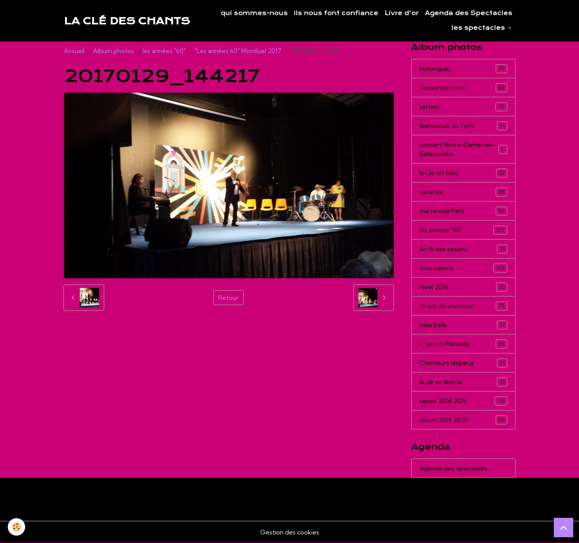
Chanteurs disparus (463, 363)
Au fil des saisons (463, 249)
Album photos (113, 51)
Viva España (463, 268)
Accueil (74, 51)
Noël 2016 (463, 287)
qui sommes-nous (254, 13)
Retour (228, 298)
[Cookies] (16, 527)
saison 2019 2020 (463, 419)
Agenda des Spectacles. (453, 468)
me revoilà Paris (463, 211)
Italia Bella (463, 325)
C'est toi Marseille (463, 344)
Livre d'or (402, 13)
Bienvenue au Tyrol (463, 125)
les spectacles (479, 27)
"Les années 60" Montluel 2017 (237, 51)
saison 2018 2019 (463, 400)
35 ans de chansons (463, 306)
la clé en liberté (463, 382)
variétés (463, 192)
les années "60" (164, 51)
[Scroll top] (563, 527)
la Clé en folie (463, 173)
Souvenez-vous (463, 87)
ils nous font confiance (336, 13)
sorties (463, 106)
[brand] (127, 21)
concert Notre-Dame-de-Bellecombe (463, 149)
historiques (463, 68)
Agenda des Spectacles (468, 13)
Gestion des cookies (289, 532)
